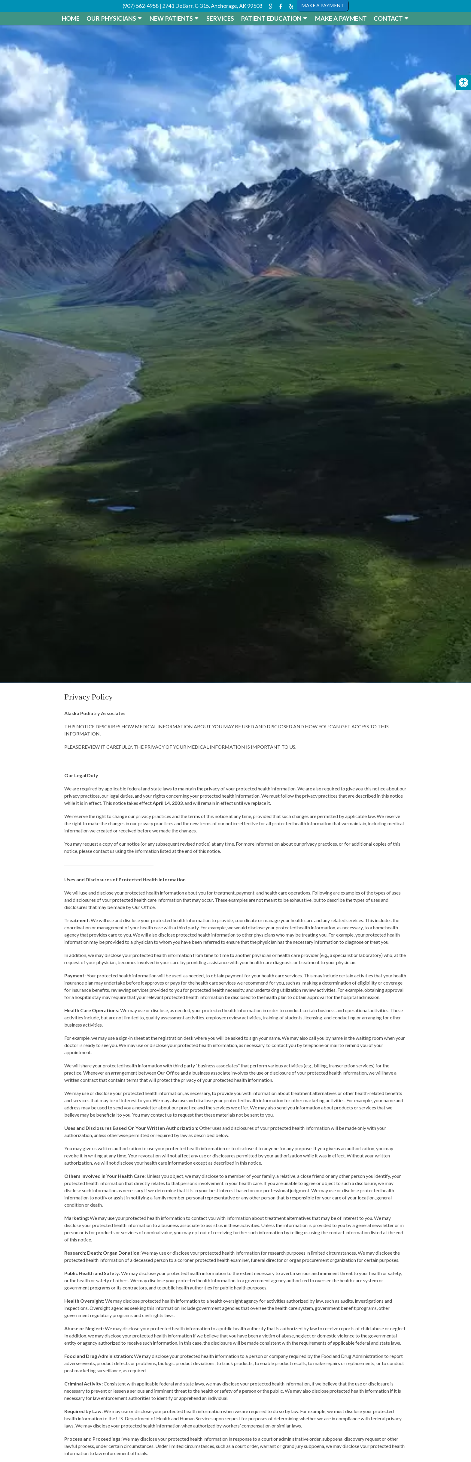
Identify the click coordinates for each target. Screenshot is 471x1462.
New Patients (171, 18)
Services (220, 18)
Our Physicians (111, 18)
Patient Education (271, 18)
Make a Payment (341, 18)
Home (71, 18)
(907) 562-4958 (141, 5)
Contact (388, 18)
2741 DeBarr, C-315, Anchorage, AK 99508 (212, 5)
